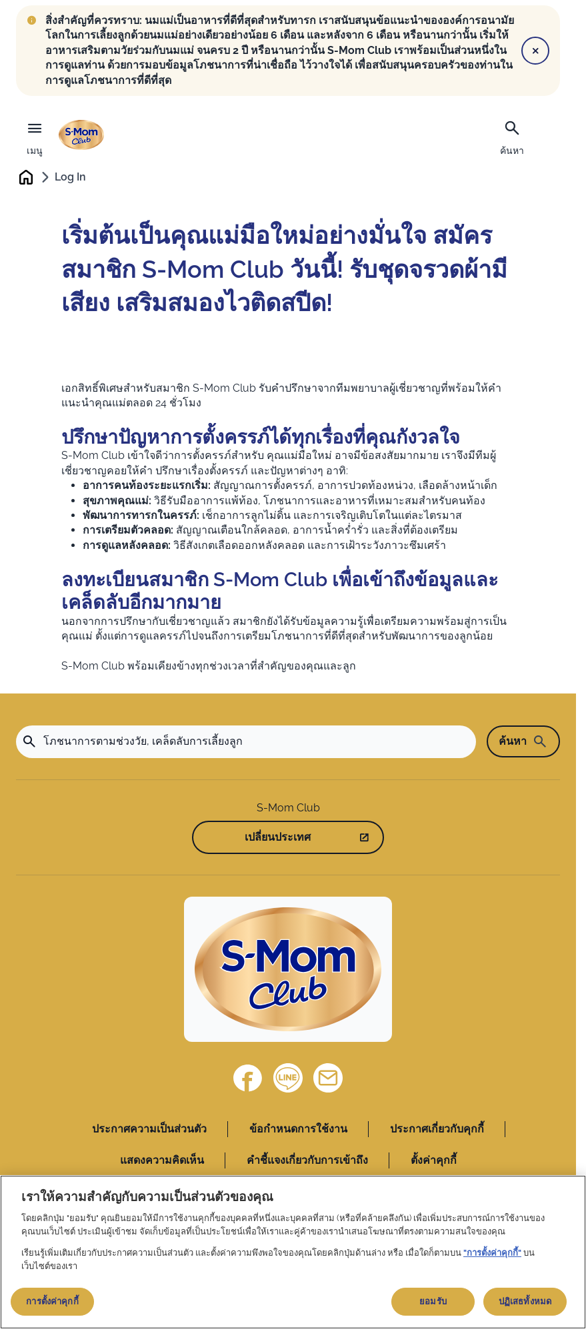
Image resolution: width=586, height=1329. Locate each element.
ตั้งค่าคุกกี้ (434, 1161)
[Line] (288, 1080)
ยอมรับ (433, 1301)
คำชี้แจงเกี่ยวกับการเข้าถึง (307, 1161)
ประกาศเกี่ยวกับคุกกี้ (437, 1130)
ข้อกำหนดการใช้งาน (298, 1130)
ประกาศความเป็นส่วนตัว (149, 1130)
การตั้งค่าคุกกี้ (52, 1301)
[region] (293, 1252)
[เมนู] (34, 135)
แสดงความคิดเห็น (162, 1161)
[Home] (288, 971)
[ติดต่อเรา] (328, 1080)
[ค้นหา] (512, 137)
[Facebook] (248, 1080)
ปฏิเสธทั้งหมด (525, 1301)
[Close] (535, 51)
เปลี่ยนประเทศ (278, 838)
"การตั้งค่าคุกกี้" (492, 1253)
